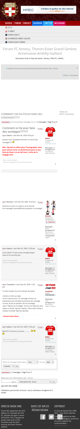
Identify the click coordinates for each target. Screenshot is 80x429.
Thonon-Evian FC (12, 35)
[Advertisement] (40, 95)
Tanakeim (11, 284)
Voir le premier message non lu (24, 122)
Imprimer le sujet (77, 67)
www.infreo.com (60, 425)
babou (9, 135)
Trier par (46, 362)
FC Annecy (10, 31)
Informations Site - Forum (48, 68)
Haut (55, 164)
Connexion (74, 75)
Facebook (37, 23)
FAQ (66, 75)
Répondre (6, 122)
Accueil (8, 23)
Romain (10, 202)
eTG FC (8, 27)
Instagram (59, 23)
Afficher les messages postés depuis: (20, 362)
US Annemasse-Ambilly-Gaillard (17, 38)
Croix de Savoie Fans (29, 68)
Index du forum (14, 68)
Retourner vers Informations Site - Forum (17, 378)
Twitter (48, 23)
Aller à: (14, 382)
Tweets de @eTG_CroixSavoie (66, 113)
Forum (18, 23)
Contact (27, 23)
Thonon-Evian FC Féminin (15, 42)
